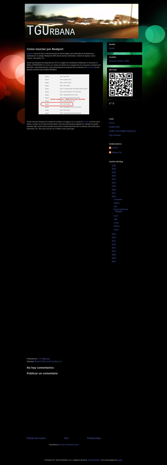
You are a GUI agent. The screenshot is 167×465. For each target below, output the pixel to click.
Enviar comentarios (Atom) (69, 445)
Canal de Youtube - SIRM (119, 61)
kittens (56, 361)
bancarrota (91, 67)
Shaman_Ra (116, 152)
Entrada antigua (94, 438)
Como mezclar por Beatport (120, 210)
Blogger (119, 460)
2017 (114, 193)
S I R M (115, 148)
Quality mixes (114, 127)
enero (116, 230)
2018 (114, 190)
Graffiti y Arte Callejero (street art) (122, 131)
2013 (114, 241)
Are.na (111, 123)
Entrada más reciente (36, 438)
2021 (114, 179)
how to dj (49, 361)
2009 (114, 255)
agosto (117, 203)
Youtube (86, 122)
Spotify (111, 48)
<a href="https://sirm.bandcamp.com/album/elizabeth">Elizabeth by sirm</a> (121, 109)
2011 (114, 248)
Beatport (30, 53)
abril (116, 219)
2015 (114, 234)
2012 (114, 244)
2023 (114, 172)
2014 (114, 237)
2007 (114, 261)
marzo (116, 223)
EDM (43, 361)
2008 (114, 258)
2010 (114, 251)
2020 (114, 183)
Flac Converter (115, 135)
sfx (60, 361)
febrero (117, 226)
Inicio (66, 438)
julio (116, 206)
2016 (114, 196)
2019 (114, 186)
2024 (114, 169)
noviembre (118, 199)
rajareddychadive (94, 460)
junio (116, 216)
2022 (114, 176)
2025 (114, 165)
